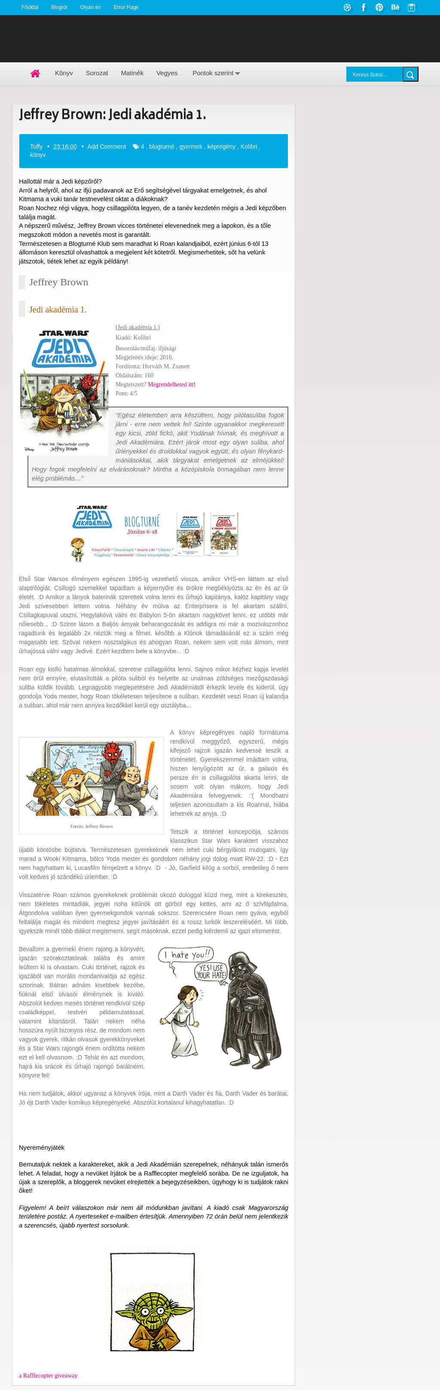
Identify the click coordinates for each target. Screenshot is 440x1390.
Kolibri (249, 146)
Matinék (132, 73)
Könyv (64, 73)
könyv (38, 154)
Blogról (59, 7)
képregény (221, 146)
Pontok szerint (212, 73)
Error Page (126, 7)
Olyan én (90, 7)
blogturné (161, 146)
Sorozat (97, 73)
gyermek (190, 146)
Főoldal (29, 7)
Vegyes (166, 73)
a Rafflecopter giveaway (48, 1375)
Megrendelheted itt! (172, 384)
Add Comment (107, 146)
